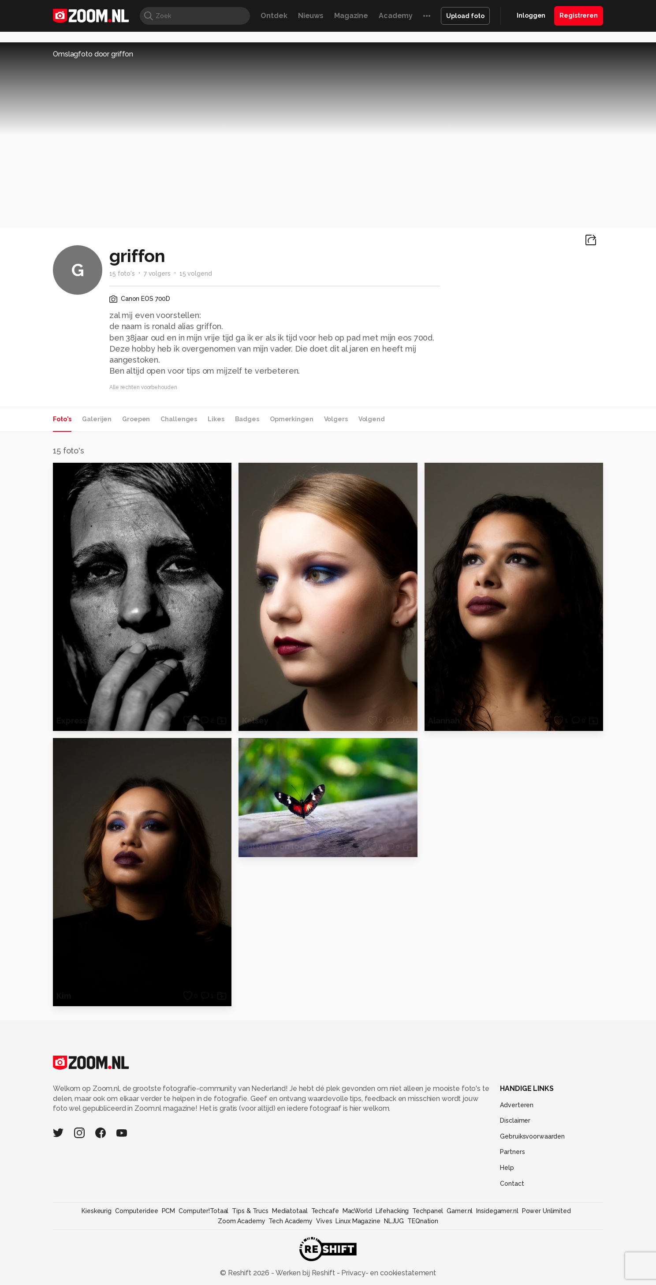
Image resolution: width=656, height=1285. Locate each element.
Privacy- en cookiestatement (387, 1273)
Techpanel (427, 1210)
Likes (216, 419)
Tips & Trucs (250, 1210)
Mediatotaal (290, 1210)
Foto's (62, 419)
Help (507, 1167)
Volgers (336, 419)
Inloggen (531, 15)
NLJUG (394, 1221)
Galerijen (97, 419)
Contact (512, 1183)
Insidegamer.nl (497, 1210)
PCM (168, 1210)
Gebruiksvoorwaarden (532, 1136)
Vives (324, 1221)
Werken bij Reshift (305, 1273)
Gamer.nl (460, 1210)
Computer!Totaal (203, 1210)
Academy (396, 15)
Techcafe (325, 1210)
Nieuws (311, 15)
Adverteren (516, 1105)
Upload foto (465, 15)
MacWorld (357, 1210)
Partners (512, 1151)
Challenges (178, 419)
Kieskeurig (97, 1210)
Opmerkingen (291, 419)
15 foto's (122, 273)
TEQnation (422, 1221)
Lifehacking (392, 1210)
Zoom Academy (241, 1221)
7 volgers (157, 273)
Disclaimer (515, 1120)
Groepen (136, 419)
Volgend (371, 419)
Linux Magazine (357, 1221)
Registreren (578, 15)
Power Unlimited (546, 1210)
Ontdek (274, 15)
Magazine (351, 15)
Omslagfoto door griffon (93, 54)
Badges (247, 419)
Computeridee (136, 1210)
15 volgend (195, 273)
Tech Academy (290, 1221)
